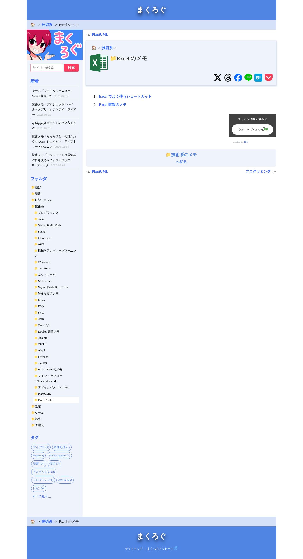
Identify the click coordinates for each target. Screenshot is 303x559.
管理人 (39, 425)
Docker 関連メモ (48, 331)
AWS (41, 244)
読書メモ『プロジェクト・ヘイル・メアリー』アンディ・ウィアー (54, 110)
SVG (41, 312)
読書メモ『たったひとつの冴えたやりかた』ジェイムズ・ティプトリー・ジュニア (54, 142)
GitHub (42, 344)
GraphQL (43, 325)
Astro (41, 319)
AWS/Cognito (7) (59, 455)
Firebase (43, 357)
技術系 (47, 25)
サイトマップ (133, 548)
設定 (38, 406)
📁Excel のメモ (128, 58)
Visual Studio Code (49, 225)
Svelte (41, 231)
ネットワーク (47, 274)
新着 (34, 81)
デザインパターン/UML (53, 387)
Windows (43, 262)
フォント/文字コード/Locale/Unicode (48, 378)
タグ (34, 437)
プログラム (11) (43, 480)
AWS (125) (65, 480)
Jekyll (41, 350)
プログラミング (48, 212)
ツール (39, 412)
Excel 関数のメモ (112, 104)
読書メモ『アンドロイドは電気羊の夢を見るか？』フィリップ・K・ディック (54, 160)
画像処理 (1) (62, 447)
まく (246, 142)
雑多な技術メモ (48, 293)
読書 (38, 193)
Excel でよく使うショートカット (125, 96)
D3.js (41, 306)
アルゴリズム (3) (44, 472)
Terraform (44, 268)
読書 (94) (39, 463)
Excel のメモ (46, 400)
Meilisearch (45, 281)
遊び (38, 187)
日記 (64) (39, 488)
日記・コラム (44, 200)
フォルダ (38, 179)
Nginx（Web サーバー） (53, 287)
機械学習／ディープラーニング (55, 253)
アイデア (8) (41, 447)
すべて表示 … (42, 496)
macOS (42, 363)
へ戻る (181, 158)
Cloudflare (44, 238)
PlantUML (44, 393)
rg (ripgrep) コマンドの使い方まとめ (54, 126)
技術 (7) (54, 463)
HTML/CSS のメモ (50, 369)
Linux (41, 300)
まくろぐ (151, 10)
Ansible (42, 338)
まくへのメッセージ (160, 548)
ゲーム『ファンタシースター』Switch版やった (52, 94)
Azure (41, 219)
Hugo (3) (38, 455)
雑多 (38, 419)
